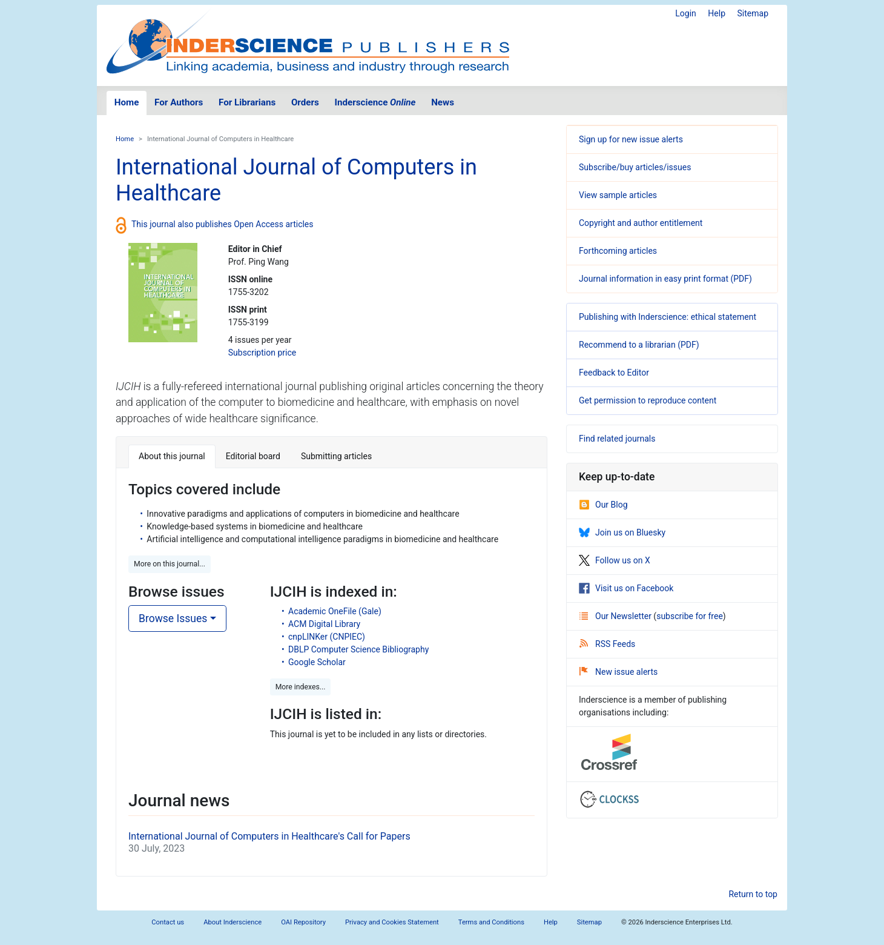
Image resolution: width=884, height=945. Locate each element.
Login (685, 13)
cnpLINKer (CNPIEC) (326, 637)
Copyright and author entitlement (640, 223)
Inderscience (375, 102)
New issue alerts (618, 672)
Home (126, 102)
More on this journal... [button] (169, 564)
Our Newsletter (616, 616)
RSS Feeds (607, 644)
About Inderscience (232, 922)
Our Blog (603, 504)
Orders (305, 102)
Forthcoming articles (618, 251)
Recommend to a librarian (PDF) (639, 345)
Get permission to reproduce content (647, 400)
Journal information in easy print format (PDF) (665, 279)
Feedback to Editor (614, 372)
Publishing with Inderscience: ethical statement (667, 317)
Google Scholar (317, 662)
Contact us (167, 922)
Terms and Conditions (491, 922)
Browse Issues (173, 618)
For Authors (178, 102)
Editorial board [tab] (253, 456)
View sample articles (618, 195)
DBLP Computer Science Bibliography (358, 649)
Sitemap (752, 13)
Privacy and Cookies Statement (392, 922)
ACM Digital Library (324, 624)
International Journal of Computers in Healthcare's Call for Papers (269, 836)
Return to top (752, 894)
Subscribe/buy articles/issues (635, 167)
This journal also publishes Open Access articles (222, 224)
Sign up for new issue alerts (631, 139)
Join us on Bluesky (622, 532)
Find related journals (617, 438)
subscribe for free (689, 616)
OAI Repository (303, 922)
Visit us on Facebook (626, 588)
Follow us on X (614, 560)
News (442, 102)
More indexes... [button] (300, 687)
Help (716, 13)
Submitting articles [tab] (336, 456)
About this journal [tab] (172, 456)
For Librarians (247, 102)
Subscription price (262, 352)
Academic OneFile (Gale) (334, 611)
